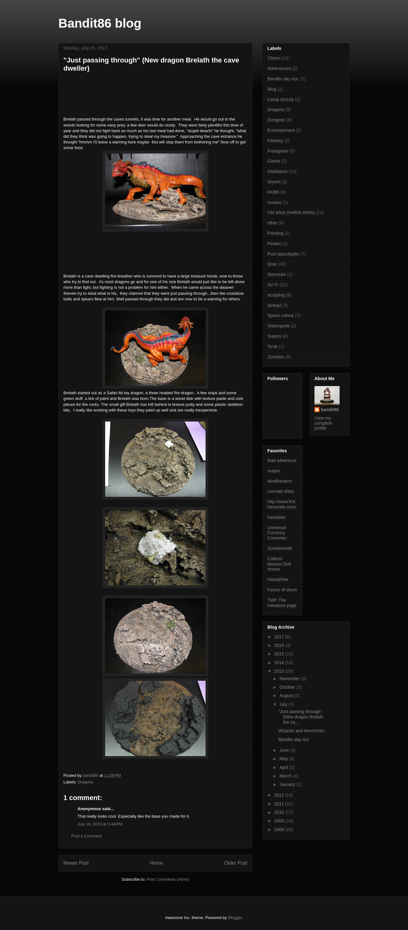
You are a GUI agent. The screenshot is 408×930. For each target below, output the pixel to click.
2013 (279, 671)
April (284, 767)
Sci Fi (272, 284)
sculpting (276, 295)
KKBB (273, 192)
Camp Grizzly (280, 99)
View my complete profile (323, 423)
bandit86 (330, 409)
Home (156, 863)
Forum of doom (282, 589)
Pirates (274, 243)
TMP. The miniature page (282, 603)
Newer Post (76, 863)
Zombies (275, 356)
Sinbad (274, 305)
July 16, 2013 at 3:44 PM (100, 824)
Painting (275, 233)
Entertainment (281, 130)
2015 (279, 653)
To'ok (272, 346)
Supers (274, 336)
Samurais (276, 274)
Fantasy (275, 140)
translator (276, 517)
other (272, 222)
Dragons (85, 782)
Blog (271, 89)
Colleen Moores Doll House (279, 564)
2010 (279, 812)
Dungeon (276, 119)
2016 (279, 645)
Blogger (235, 917)
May (284, 758)
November (290, 678)
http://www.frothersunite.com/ (281, 504)
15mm (273, 58)
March (286, 775)
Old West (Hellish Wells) (290, 212)
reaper (273, 470)
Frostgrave (277, 150)
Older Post (235, 863)
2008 (279, 829)
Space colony (280, 315)
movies (274, 202)
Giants (273, 161)
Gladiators (277, 171)
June (284, 750)
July (283, 704)
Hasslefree (277, 579)
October (287, 687)
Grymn (274, 181)
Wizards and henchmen (301, 730)
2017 (279, 636)
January (287, 784)
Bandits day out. (283, 78)
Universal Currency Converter (277, 533)
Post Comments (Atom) (168, 879)
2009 (279, 820)
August (286, 695)
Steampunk (278, 325)
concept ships (280, 491)
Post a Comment (86, 836)
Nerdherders (279, 481)
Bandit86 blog (99, 23)
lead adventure (282, 460)
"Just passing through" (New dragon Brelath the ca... (300, 717)
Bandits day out (293, 739)
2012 (279, 795)
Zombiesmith (280, 548)
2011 (279, 803)
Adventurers (279, 68)
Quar (272, 263)
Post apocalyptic (283, 253)
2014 (279, 662)
